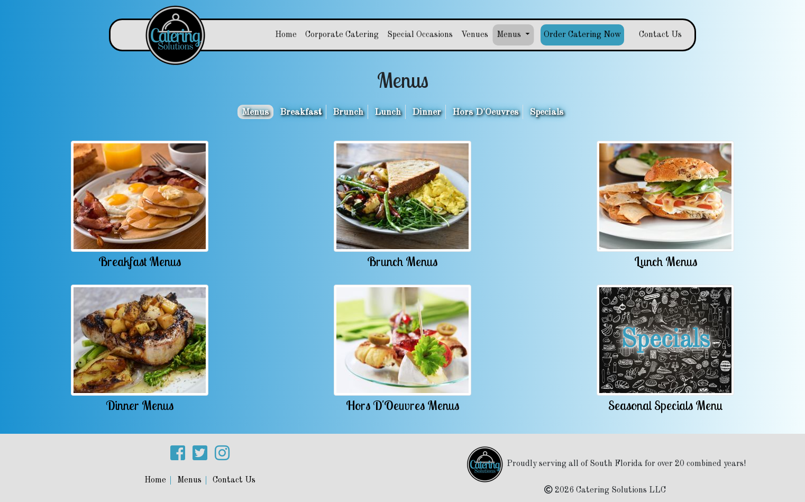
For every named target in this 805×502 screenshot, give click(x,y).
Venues (474, 35)
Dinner (426, 112)
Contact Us (660, 35)
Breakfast (301, 112)
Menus (255, 112)
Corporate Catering (342, 35)
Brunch (348, 112)
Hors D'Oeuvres (485, 112)
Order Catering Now (582, 35)
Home (286, 35)
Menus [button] (510, 35)
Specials (546, 112)
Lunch (387, 112)
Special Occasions (420, 35)
